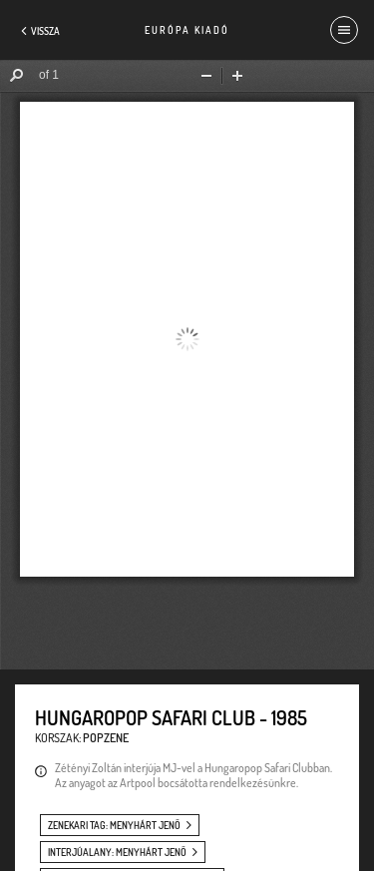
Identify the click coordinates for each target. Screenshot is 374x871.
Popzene (106, 737)
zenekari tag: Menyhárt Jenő (114, 825)
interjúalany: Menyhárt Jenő (117, 852)
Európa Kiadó (187, 30)
